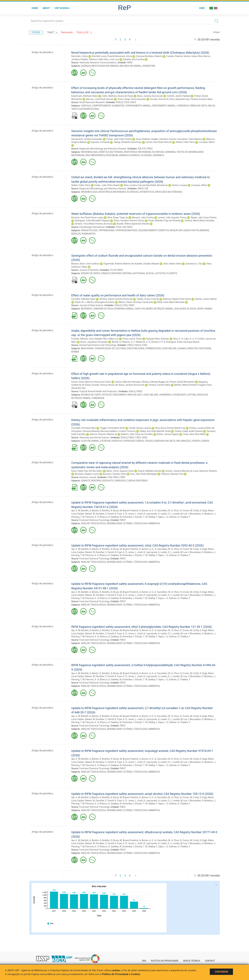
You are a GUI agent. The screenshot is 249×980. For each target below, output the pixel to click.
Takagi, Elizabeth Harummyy (127, 142)
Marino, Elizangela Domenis (100, 302)
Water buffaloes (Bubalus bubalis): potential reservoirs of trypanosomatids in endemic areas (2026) (135, 213)
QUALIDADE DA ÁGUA (185, 308)
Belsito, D (96, 510)
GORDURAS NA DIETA (164, 441)
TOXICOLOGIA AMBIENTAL (147, 523)
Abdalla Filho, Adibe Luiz (106, 338)
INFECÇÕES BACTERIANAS (168, 192)
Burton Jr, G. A (149, 510)
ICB (139, 148)
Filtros (36, 32)
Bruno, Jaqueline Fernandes (94, 342)
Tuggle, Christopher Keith (112, 428)
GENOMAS (170, 152)
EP (115, 270)
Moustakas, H (196, 513)
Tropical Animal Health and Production (98, 391)
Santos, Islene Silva (193, 56)
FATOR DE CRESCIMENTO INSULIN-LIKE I (122, 394)
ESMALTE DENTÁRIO (111, 273)
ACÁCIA (150, 273)
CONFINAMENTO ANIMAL (138, 105)
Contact (210, 960)
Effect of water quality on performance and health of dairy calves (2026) (117, 295)
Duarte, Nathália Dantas (149, 471)
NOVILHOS (202, 394)
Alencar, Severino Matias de (103, 434)
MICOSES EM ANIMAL (130, 66)
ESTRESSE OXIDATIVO (111, 441)
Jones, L (132, 513)
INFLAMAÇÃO (183, 441)
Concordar (221, 971)
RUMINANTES (88, 233)
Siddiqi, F (152, 517)
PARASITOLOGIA (89, 230)
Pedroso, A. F (128, 342)
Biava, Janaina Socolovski (150, 96)
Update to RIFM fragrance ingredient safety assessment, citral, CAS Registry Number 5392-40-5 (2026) (137, 545)
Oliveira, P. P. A (158, 342)
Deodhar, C (101, 513)
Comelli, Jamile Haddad (178, 96)
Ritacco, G (105, 517)
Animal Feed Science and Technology (97, 345)
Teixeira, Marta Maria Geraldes (199, 220)
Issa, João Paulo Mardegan (143, 474)
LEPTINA (191, 394)
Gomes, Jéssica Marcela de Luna (181, 471)
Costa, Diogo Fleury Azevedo (132, 99)
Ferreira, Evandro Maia (201, 99)
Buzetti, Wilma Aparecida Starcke (133, 223)
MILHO (211, 105)
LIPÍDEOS (195, 441)
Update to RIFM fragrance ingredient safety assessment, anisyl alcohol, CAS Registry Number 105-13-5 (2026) (142, 793)
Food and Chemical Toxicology (94, 520)
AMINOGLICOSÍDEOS (129, 155)
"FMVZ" (52, 32)
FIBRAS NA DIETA (198, 105)
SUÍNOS (205, 441)
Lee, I (185, 513)
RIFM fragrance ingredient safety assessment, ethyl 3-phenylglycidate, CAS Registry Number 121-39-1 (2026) (141, 626)
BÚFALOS (76, 233)
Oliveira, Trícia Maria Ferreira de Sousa (93, 223)
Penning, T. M (77, 517)
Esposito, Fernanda (100, 142)
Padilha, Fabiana (89, 59)
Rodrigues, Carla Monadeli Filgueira (92, 220)
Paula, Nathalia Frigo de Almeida (164, 220)
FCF (144, 148)
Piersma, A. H (92, 517)
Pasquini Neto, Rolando (157, 338)
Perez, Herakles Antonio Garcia (129, 220)
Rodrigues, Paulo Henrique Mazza (182, 342)
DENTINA (127, 273)
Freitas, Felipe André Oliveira (189, 431)
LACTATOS (160, 273)
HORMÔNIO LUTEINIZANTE (172, 394)
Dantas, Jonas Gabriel (206, 299)
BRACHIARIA (87, 348)
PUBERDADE (98, 398)
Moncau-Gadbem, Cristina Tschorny (118, 431)
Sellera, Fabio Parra (185, 142)
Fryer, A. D (122, 513)
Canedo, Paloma (174, 56)
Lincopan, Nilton (207, 142)
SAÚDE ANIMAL (205, 308)
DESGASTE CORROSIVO (114, 480)
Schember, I (128, 517)
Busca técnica (191, 960)
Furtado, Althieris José (82, 338)
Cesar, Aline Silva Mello (194, 434)
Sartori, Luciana (179, 185)
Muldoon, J (209, 513)
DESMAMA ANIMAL (124, 308)
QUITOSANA (139, 273)
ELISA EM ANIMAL (90, 441)
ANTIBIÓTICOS (147, 192)
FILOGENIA (146, 155)
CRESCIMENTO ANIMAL (164, 105)
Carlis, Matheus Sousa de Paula (117, 96)
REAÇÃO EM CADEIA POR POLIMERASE (189, 230)
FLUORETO (171, 273)
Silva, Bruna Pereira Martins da (170, 428)
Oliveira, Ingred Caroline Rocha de (115, 299)
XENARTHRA (149, 66)
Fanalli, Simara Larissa (140, 428)
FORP (122, 477)
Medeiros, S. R (143, 342)
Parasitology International (91, 227)
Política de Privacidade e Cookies (121, 974)
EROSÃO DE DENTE (90, 273)
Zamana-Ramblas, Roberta (149, 56)
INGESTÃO (193, 348)
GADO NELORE (169, 348)
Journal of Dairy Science (91, 305)
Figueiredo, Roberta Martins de (119, 263)
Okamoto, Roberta (208, 471)
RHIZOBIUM (112, 155)
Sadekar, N (116, 517)
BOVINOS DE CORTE (91, 394)
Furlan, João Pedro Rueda (119, 139)
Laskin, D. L (166, 513)
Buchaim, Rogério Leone (87, 474)
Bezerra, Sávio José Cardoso (85, 263)
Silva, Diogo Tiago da (117, 217)
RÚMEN (75, 351)
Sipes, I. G (163, 517)
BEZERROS (86, 308)
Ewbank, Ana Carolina (133, 59)
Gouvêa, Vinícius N (159, 99)
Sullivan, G (174, 517)
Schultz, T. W (141, 517)
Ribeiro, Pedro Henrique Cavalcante (135, 302)
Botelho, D (107, 510)
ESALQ (119, 102)
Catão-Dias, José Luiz (108, 59)
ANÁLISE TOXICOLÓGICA (93, 523)
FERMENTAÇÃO (153, 348)
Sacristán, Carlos (79, 56)
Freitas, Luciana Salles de (201, 428)
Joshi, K (141, 513)
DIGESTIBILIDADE (135, 348)
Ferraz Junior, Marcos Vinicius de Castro (91, 382)
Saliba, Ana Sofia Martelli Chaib (155, 431)
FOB (110, 477)
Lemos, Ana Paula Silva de (159, 142)
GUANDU (182, 348)
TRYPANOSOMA (106, 230)
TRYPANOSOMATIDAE (126, 230)
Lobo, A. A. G (190, 338)
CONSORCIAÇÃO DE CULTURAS (110, 348)
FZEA (126, 102)
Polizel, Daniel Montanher (181, 382)
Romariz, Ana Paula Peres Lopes (87, 217)
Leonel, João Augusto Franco (172, 217)
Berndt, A (116, 342)
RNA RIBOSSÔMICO (95, 155)
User (202, 8)
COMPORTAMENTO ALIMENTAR (108, 105)
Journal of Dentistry (89, 270)
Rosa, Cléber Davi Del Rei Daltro (86, 471)
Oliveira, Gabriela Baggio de (154, 382)
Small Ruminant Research (92, 102)
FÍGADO (149, 441)
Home (35, 8)
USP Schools (62, 8)
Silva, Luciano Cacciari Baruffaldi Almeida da (146, 185)
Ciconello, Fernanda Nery (83, 428)
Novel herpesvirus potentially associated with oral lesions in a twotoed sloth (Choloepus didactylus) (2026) (140, 52)
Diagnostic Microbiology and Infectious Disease (102, 148)
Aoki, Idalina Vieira (172, 263)
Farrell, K (112, 513)
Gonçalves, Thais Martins (189, 139)
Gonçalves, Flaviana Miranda (85, 431)
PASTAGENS (205, 348)
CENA (144, 437)
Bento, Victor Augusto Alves (120, 471)
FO (111, 270)
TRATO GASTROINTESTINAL (85, 109)
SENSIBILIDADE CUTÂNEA (120, 523)
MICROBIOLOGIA (89, 152)
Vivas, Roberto (143, 139)
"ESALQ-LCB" (84, 32)
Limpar (216, 32)
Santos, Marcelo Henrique (128, 382)
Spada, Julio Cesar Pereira (204, 217)
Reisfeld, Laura (99, 56)
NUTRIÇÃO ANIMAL (163, 308)
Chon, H (178, 510)
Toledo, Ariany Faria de (148, 299)
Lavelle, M (177, 513)
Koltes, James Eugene (168, 434)
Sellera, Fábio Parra (80, 185)
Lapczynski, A (153, 513)
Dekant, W (90, 513)
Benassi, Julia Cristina (143, 217)
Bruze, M (117, 510)
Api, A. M (75, 510)
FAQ (144, 960)
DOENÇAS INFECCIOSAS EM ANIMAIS (100, 66)
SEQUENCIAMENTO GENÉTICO (153, 230)
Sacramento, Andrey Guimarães (86, 139)
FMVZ (130, 62)
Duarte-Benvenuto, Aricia (120, 56)
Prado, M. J (80, 302)
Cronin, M (187, 510)
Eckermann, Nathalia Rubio (84, 96)
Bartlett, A (86, 510)
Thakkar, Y (185, 517)
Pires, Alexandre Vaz (179, 99)
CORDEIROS (182, 105)
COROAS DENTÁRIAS (137, 480)
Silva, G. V (178, 338)
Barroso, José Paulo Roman (100, 99)
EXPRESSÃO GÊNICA (133, 441)
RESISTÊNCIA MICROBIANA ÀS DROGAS (144, 152)
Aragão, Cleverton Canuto (163, 139)
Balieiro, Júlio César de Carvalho (137, 434)
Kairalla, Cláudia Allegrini (147, 263)
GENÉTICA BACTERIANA (111, 152)
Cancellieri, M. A (165, 510)
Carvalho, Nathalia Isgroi (83, 299)
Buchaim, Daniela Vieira (114, 474)
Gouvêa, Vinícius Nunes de (104, 385)
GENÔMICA (158, 155)
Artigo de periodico (42, 52)
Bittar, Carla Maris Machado (171, 302)
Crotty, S (197, 510)
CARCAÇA (86, 105)
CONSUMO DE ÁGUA (103, 308)
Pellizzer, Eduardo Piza (172, 474)
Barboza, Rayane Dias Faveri (177, 299)
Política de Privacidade (164, 960)
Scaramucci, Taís (194, 263)
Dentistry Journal (87, 477)
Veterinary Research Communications (97, 62)
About (46, 8)
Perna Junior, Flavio (132, 338)
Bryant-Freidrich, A (132, 510)
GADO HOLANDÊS (144, 308)
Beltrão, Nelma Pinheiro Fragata (190, 385)
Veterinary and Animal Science (94, 437)
